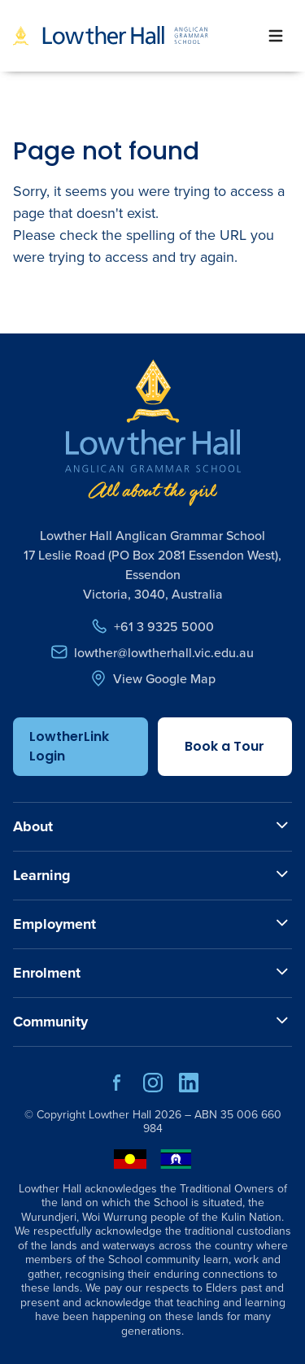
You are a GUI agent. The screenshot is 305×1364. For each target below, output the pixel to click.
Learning (42, 875)
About (33, 826)
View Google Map (153, 678)
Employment (54, 924)
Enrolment (47, 972)
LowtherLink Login (69, 746)
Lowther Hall (120, 1114)
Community (50, 1021)
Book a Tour (224, 746)
